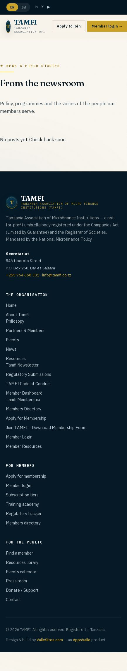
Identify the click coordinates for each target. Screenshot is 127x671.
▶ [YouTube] (48, 6)
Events (12, 340)
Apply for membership (26, 476)
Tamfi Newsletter (22, 365)
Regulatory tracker (24, 513)
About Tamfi (17, 314)
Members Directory (23, 409)
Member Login (19, 437)
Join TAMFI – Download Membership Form (45, 427)
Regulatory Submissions (28, 374)
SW (24, 7)
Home (11, 305)
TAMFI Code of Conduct (28, 383)
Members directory (23, 523)
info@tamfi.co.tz (56, 275)
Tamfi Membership (23, 399)
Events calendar (21, 571)
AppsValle (81, 639)
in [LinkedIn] (36, 6)
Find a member (19, 553)
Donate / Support (22, 590)
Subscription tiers (22, 495)
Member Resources (24, 446)
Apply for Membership (26, 418)
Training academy (22, 504)
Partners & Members (25, 330)
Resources (16, 358)
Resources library (22, 562)
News (11, 349)
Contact (13, 599)
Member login (18, 485)
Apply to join (69, 26)
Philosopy (15, 321)
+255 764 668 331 (22, 275)
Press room (16, 581)
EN (12, 7)
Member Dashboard (24, 393)
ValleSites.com (50, 639)
